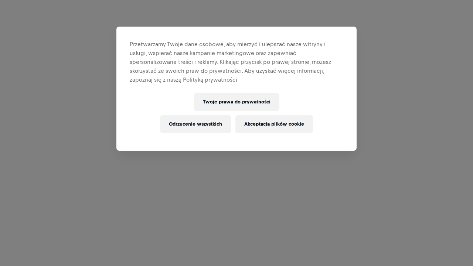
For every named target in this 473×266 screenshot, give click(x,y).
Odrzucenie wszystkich (195, 124)
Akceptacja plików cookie (274, 124)
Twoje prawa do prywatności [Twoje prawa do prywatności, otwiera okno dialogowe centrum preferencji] (236, 102)
